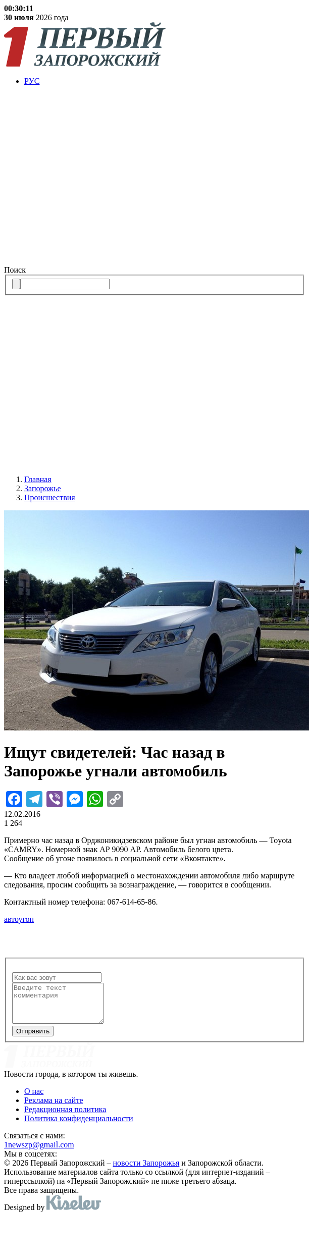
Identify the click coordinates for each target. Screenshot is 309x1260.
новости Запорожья (146, 1170)
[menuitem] (164, 81)
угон (26, 919)
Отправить (32, 1038)
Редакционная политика (65, 1117)
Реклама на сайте (53, 1108)
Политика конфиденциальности (78, 1126)
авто (11, 919)
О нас (33, 1098)
